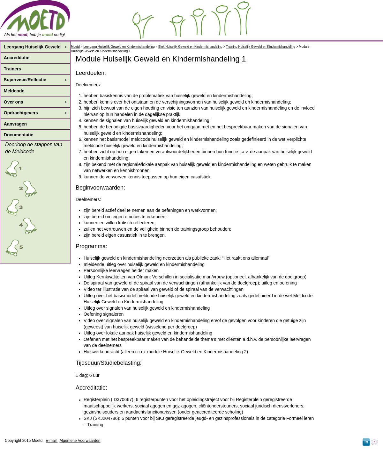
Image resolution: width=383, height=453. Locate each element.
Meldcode (14, 90)
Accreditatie (16, 57)
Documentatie (19, 134)
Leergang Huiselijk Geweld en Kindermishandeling (118, 46)
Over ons (13, 101)
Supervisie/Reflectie (25, 79)
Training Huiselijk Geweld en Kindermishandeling (260, 46)
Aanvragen (15, 123)
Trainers (12, 68)
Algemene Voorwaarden (79, 440)
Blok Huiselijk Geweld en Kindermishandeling (190, 46)
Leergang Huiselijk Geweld (32, 46)
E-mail (51, 440)
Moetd (75, 46)
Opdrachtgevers (21, 112)
